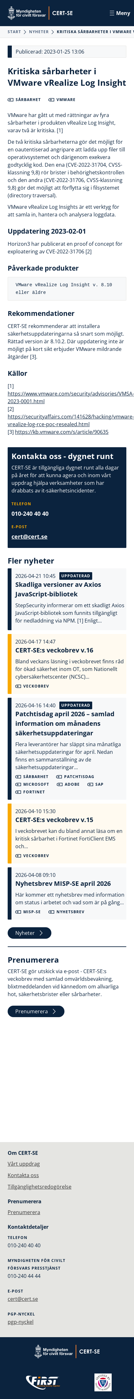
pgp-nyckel (21, 1321)
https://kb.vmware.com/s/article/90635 (61, 431)
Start (14, 31)
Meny (120, 13)
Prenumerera (36, 1011)
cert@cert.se (29, 536)
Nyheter (39, 31)
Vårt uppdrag (24, 1163)
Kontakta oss (23, 1175)
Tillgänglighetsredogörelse (39, 1186)
